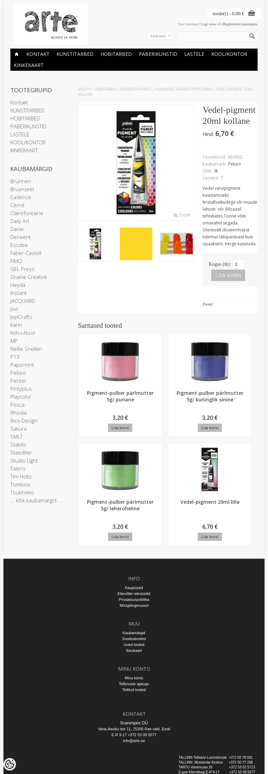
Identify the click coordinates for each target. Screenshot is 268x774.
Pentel (18, 380)
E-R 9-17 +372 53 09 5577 (134, 709)
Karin (16, 324)
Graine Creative (28, 276)
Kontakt (38, 54)
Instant (18, 292)
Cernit (17, 205)
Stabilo (18, 444)
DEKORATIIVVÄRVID (135, 89)
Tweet (208, 304)
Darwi (17, 229)
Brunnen (20, 181)
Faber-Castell (25, 252)
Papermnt (22, 364)
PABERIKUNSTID (158, 54)
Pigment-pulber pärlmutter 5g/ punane (98, 403)
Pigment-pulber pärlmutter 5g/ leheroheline (193, 406)
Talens (18, 468)
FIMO (16, 260)
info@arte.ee (134, 715)
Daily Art (19, 221)
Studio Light (24, 460)
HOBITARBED (116, 54)
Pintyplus (21, 388)
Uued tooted (134, 619)
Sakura (18, 428)
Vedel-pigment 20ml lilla (241, 399)
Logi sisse (208, 24)
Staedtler (21, 452)
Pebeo (18, 372)
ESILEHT (84, 89)
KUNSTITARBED (74, 54)
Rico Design (23, 420)
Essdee (19, 244)
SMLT (16, 436)
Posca (17, 404)
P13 (15, 356)
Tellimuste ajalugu (134, 658)
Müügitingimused (133, 580)
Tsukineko (22, 492)
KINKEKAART (29, 65)
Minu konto (134, 652)
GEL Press (22, 268)
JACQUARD (22, 300)
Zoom (184, 215)
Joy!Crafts (21, 316)
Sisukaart (134, 625)
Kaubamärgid (134, 607)
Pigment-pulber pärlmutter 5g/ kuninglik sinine (146, 406)
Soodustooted (134, 613)
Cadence (20, 197)
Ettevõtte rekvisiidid (134, 568)
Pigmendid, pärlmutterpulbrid (183, 89)
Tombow (20, 484)
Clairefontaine (26, 213)
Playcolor (21, 396)
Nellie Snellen (26, 348)
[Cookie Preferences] (9, 764)
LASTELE (194, 54)
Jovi (14, 308)
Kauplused (134, 562)
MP (14, 340)
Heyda (17, 284)
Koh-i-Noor (23, 332)
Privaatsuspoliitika (134, 574)
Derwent (20, 236)
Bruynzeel (22, 189)
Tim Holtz (21, 476)
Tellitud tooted (134, 664)
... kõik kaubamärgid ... (36, 500)
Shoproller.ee (246, 769)
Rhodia (18, 412)
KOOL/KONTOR (229, 54)
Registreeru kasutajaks (240, 24)
